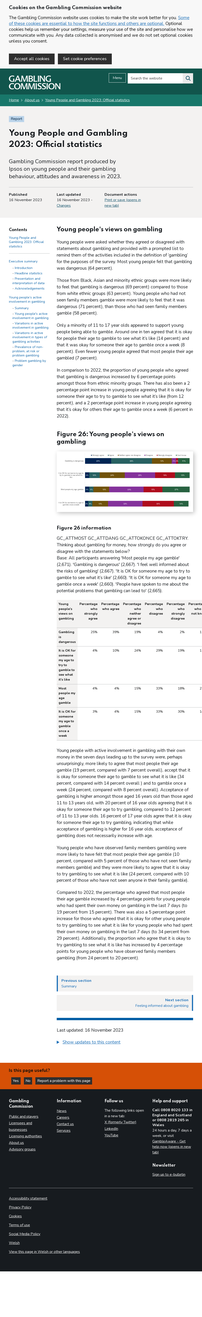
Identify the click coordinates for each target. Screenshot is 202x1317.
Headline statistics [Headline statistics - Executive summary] (28, 274)
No (30, 1080)
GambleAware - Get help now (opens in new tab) (171, 1147)
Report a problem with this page (65, 1080)
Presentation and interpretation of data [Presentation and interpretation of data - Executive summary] (28, 281)
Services (64, 1130)
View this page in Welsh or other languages (44, 1251)
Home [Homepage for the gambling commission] (14, 100)
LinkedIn (111, 1129)
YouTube (111, 1135)
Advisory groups (22, 1149)
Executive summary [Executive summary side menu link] (23, 261)
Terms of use (19, 1225)
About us (32, 100)
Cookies (15, 1216)
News (62, 1111)
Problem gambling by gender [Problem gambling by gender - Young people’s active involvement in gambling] (29, 363)
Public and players (23, 1116)
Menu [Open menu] (117, 78)
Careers (63, 1117)
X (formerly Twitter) (120, 1122)
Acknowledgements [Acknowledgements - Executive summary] (30, 289)
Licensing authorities (25, 1136)
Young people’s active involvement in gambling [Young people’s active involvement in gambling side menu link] (27, 300)
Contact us (65, 1124)
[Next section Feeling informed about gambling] (125, 1003)
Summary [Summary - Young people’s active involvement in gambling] (22, 308)
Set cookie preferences (85, 59)
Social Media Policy (24, 1234)
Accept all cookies (31, 59)
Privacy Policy (20, 1207)
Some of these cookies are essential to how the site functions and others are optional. (99, 21)
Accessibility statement (28, 1198)
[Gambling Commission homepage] (34, 88)
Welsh (14, 1242)
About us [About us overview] (16, 1142)
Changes (64, 205)
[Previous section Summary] (125, 984)
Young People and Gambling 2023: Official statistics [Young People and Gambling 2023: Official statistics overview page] (87, 100)
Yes (17, 1080)
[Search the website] (188, 79)
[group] (125, 1043)
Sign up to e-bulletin (168, 1174)
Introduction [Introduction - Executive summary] (24, 268)
